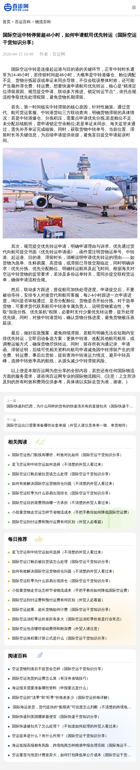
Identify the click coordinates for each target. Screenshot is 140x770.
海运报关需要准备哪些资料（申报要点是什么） (51, 688)
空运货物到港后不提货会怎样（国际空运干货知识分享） (58, 669)
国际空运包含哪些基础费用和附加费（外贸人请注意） (56, 629)
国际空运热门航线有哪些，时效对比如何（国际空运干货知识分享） (68, 455)
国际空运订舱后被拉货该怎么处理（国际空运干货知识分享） (62, 474)
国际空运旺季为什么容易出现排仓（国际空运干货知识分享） (62, 493)
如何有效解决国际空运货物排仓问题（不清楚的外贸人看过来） (64, 484)
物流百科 (43, 22)
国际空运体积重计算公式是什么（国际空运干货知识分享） (60, 638)
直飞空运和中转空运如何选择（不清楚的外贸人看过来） (58, 464)
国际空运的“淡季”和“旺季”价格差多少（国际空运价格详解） (62, 698)
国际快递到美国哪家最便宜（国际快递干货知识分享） (56, 717)
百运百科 (23, 22)
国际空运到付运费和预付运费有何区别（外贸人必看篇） (58, 522)
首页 (7, 22)
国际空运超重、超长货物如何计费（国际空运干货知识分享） (62, 610)
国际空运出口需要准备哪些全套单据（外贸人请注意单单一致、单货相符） (68, 425)
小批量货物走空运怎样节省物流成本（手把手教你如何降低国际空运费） (71, 512)
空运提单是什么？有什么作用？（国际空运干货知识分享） (60, 736)
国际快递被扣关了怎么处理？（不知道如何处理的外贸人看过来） (66, 726)
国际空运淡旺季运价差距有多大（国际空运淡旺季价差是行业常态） (68, 619)
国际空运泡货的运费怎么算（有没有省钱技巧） (51, 678)
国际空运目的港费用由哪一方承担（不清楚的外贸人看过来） (62, 503)
